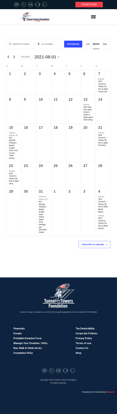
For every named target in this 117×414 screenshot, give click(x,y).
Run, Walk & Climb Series (27, 348)
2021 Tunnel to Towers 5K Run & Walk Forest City (103, 86)
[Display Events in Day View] (105, 44)
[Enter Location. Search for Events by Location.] (49, 44)
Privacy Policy (84, 338)
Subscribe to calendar (93, 244)
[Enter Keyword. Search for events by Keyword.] (21, 44)
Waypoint (111, 392)
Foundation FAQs (23, 353)
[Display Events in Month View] (96, 44)
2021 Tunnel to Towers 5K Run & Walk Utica (14, 178)
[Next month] (14, 57)
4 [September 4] (99, 191)
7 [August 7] (99, 74)
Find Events (73, 44)
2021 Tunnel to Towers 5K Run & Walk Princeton (103, 140)
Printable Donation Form (27, 338)
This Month (25, 57)
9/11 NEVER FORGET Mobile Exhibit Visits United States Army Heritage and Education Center (43, 217)
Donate (17, 333)
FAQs (44, 343)
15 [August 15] (11, 127)
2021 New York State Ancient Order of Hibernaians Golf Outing (88, 113)
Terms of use (83, 343)
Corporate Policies (87, 333)
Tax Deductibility (85, 328)
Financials (19, 328)
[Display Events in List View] (87, 44)
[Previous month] (8, 57)
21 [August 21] (100, 127)
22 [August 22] (11, 166)
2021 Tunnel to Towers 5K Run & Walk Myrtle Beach (103, 205)
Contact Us (82, 348)
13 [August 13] (85, 99)
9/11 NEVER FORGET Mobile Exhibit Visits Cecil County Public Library (13, 148)
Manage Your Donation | (27, 343)
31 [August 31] (41, 191)
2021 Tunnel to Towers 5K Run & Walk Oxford (103, 223)
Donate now (89, 4)
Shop (78, 353)
